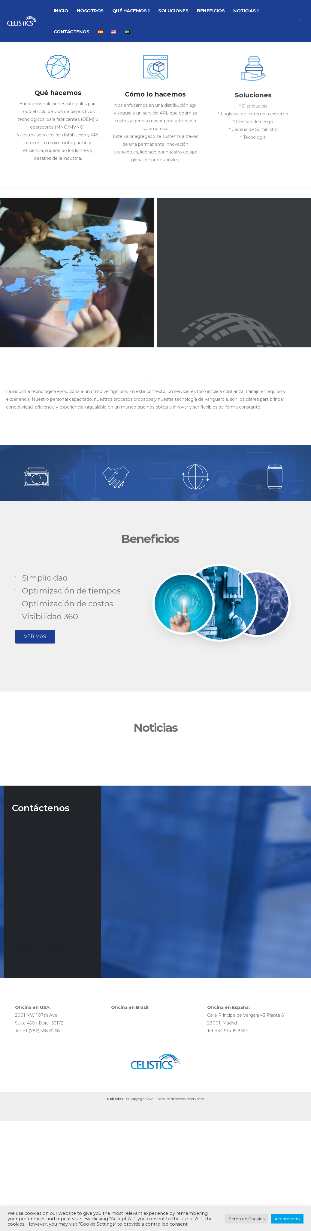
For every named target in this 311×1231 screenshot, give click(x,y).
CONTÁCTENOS (71, 31)
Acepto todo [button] (287, 1218)
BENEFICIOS (211, 10)
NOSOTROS (90, 10)
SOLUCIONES (173, 10)
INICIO (61, 10)
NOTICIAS (244, 10)
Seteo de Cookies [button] (246, 1218)
